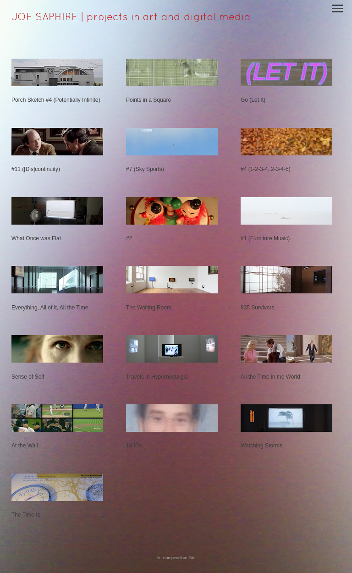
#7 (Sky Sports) (145, 169)
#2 (129, 238)
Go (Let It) (253, 100)
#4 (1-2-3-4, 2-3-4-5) (266, 169)
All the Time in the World (270, 377)
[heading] (131, 18)
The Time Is (25, 515)
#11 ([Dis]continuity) (35, 169)
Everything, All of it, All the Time (49, 307)
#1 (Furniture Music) (265, 238)
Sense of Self (27, 377)
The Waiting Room (148, 307)
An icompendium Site (175, 558)
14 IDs (134, 445)
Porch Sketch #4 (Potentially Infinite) (55, 100)
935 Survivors (257, 307)
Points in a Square (148, 100)
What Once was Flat (36, 238)
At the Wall (24, 445)
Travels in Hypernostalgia (157, 377)
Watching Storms (261, 445)
